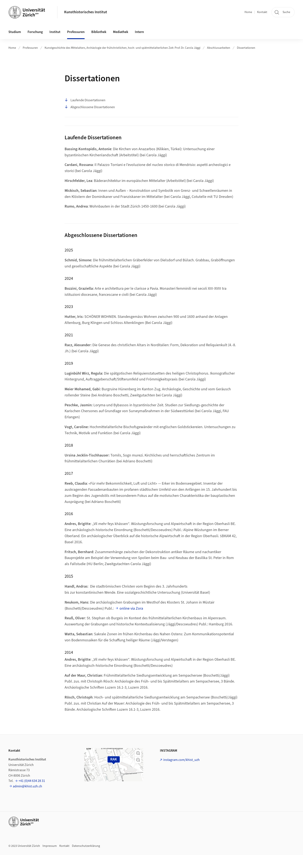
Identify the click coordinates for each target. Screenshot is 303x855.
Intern (139, 32)
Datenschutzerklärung (86, 846)
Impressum (50, 846)
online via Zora (131, 608)
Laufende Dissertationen (85, 100)
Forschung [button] (35, 32)
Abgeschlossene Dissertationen (90, 107)
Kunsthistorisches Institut (85, 12)
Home (248, 12)
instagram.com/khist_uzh (181, 760)
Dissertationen (246, 48)
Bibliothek (98, 32)
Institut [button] (54, 32)
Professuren (30, 48)
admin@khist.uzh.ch (27, 786)
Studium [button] (14, 32)
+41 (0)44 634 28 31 (32, 781)
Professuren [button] (76, 32)
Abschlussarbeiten (218, 48)
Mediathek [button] (120, 32)
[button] (138, 753)
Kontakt (262, 12)
